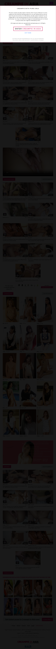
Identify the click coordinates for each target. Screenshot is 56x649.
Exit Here (28, 33)
